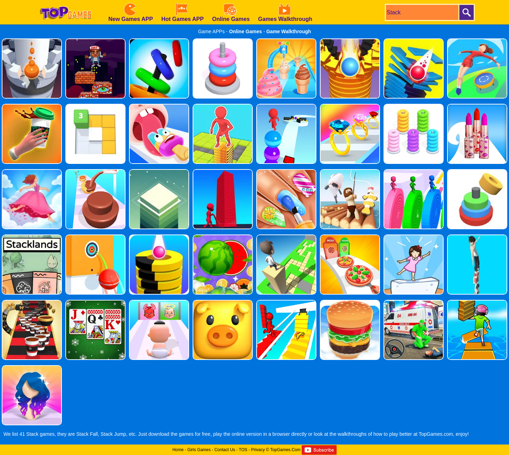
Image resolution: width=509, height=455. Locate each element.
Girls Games (199, 449)
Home (178, 449)
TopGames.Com (285, 449)
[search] (421, 12)
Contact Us (224, 449)
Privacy (258, 449)
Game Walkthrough (288, 31)
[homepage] (65, 2)
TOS (243, 449)
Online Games (245, 31)
